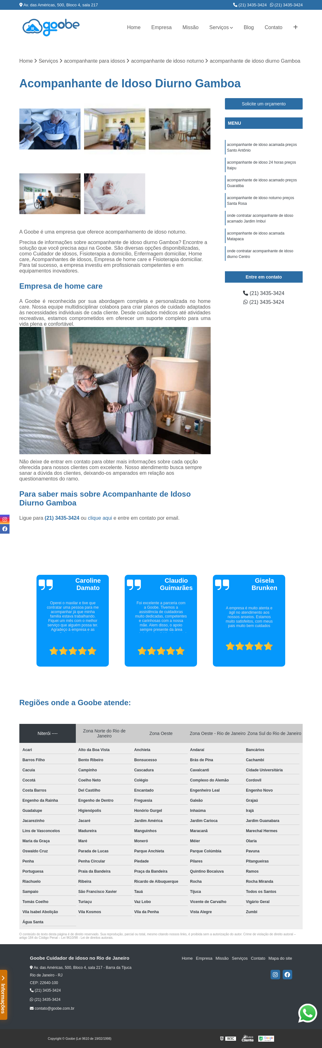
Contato (273, 27)
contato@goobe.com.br (52, 1008)
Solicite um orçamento (264, 103)
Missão (190, 27)
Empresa (161, 27)
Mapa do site (280, 958)
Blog (249, 27)
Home (134, 27)
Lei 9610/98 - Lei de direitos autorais (87, 937)
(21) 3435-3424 (250, 5)
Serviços (219, 27)
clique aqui (100, 518)
